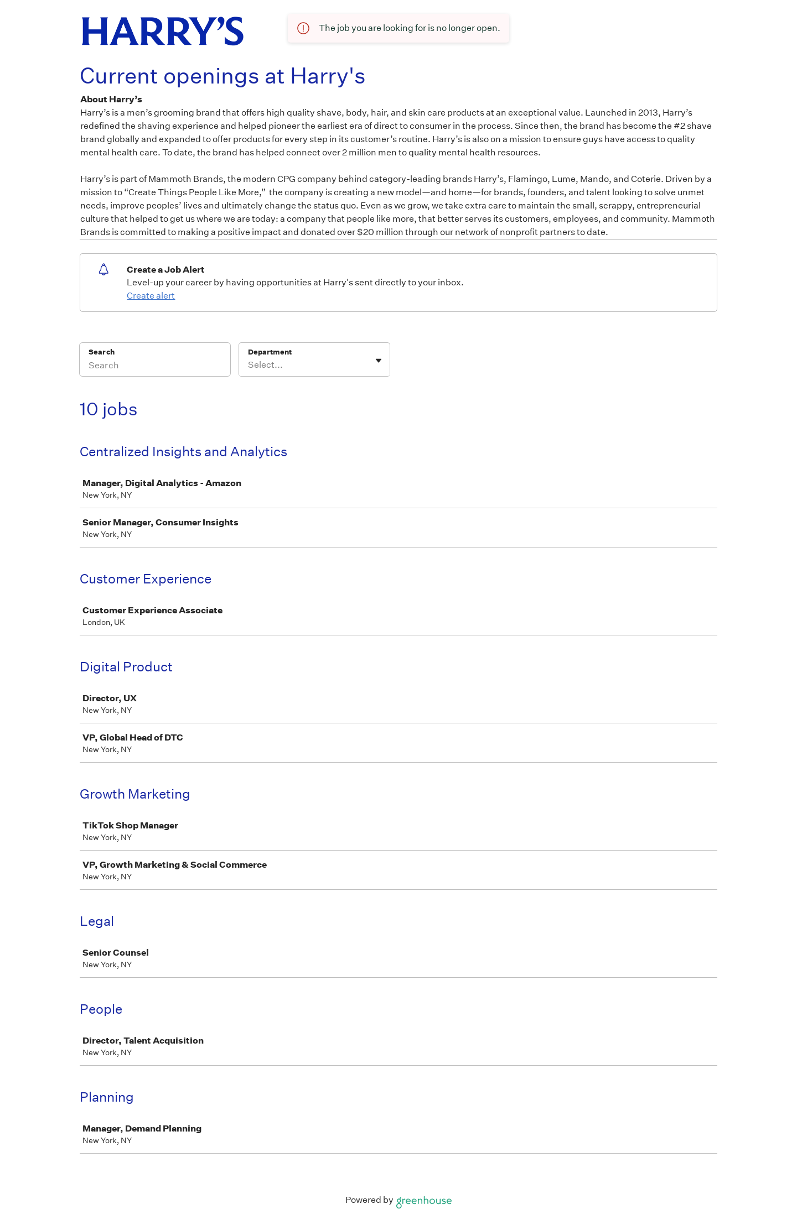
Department (270, 352)
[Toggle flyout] (378, 360)
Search (102, 352)
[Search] (155, 366)
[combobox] (249, 365)
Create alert (151, 295)
